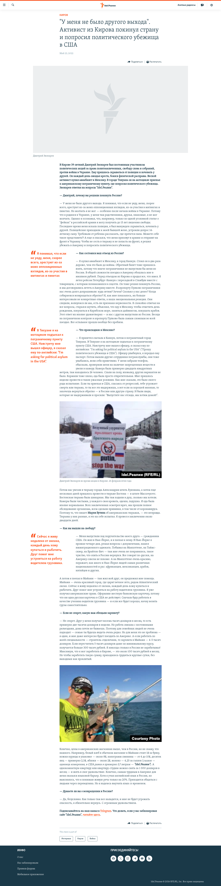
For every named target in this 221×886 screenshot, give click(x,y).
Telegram (105, 811)
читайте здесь (91, 814)
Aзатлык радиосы (187, 5)
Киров (64, 15)
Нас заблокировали (27, 863)
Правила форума (26, 869)
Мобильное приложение (30, 874)
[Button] (135, 62)
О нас (20, 857)
